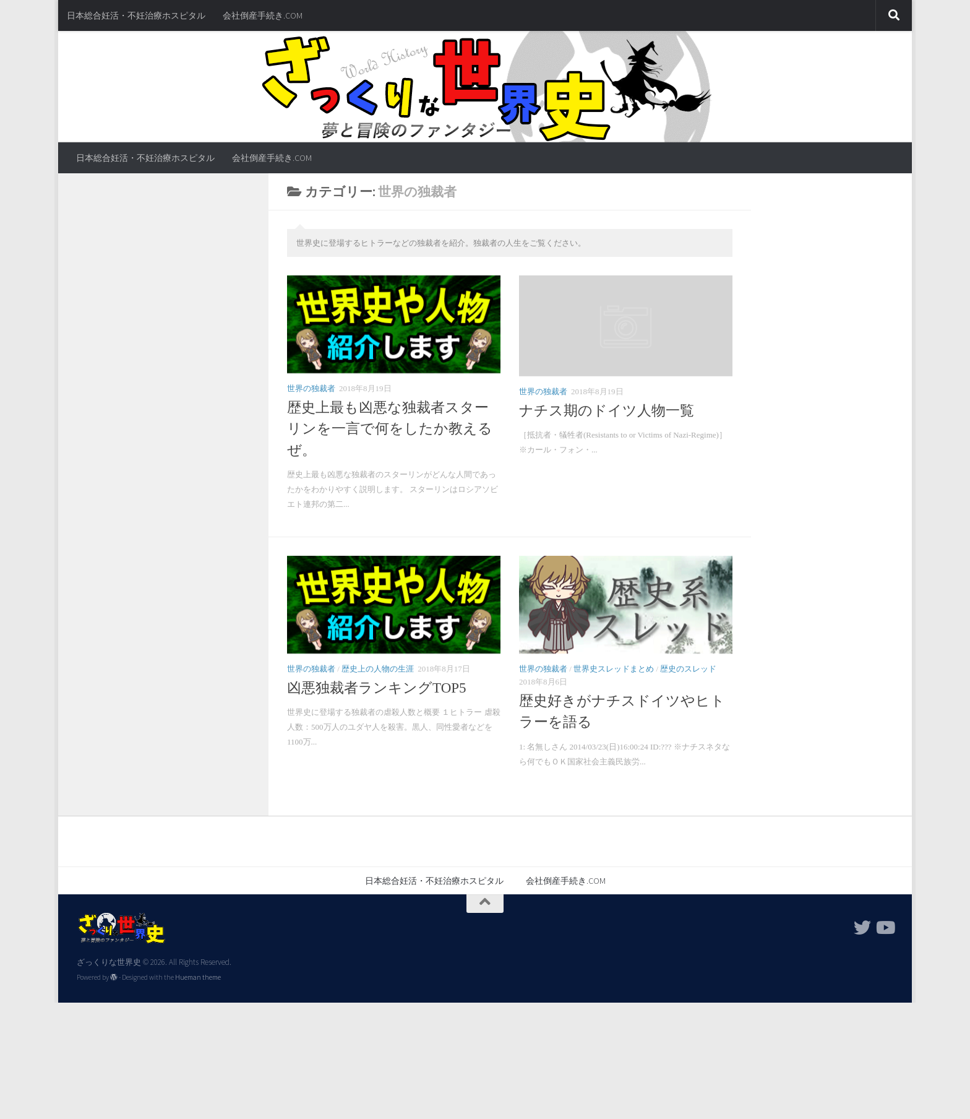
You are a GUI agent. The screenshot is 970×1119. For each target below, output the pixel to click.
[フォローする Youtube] (884, 927)
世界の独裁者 (311, 388)
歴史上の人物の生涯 (377, 668)
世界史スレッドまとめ (613, 668)
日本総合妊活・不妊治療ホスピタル (136, 15)
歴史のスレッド (688, 668)
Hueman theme (198, 977)
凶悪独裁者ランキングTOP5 (385, 688)
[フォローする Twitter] (862, 927)
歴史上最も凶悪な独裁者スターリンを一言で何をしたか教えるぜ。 (389, 429)
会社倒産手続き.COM (263, 15)
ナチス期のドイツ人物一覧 (606, 410)
